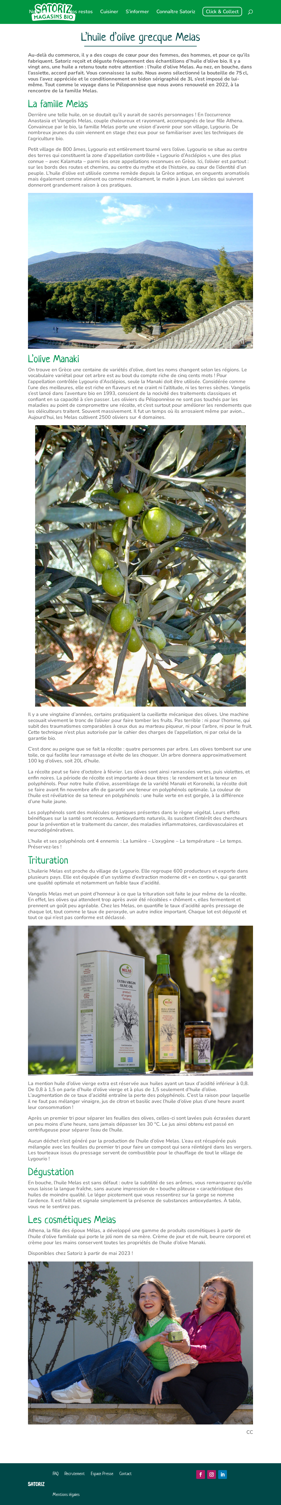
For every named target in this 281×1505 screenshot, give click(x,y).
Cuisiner (109, 12)
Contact (125, 1473)
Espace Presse (102, 1473)
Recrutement (74, 1473)
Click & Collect (222, 11)
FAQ (55, 1473)
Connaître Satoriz (175, 12)
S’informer (137, 12)
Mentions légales (66, 1494)
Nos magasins (45, 12)
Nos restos (80, 12)
